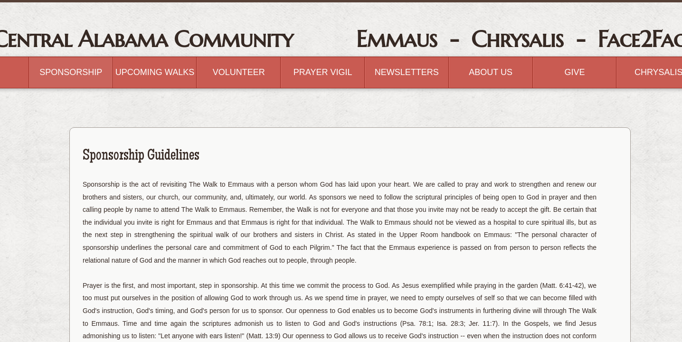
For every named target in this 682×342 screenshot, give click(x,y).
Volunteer (239, 72)
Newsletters (407, 72)
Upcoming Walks (154, 72)
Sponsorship (70, 72)
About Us (490, 72)
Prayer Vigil (323, 72)
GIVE (574, 72)
